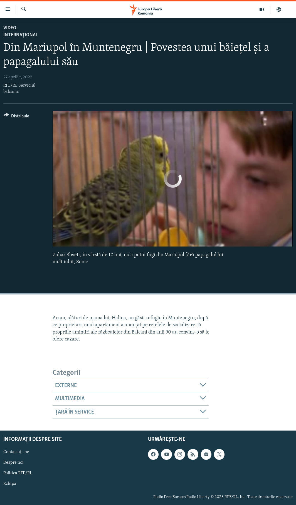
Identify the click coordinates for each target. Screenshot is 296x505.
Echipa (9, 484)
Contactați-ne (16, 452)
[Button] (16, 117)
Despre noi (13, 462)
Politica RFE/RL (17, 473)
